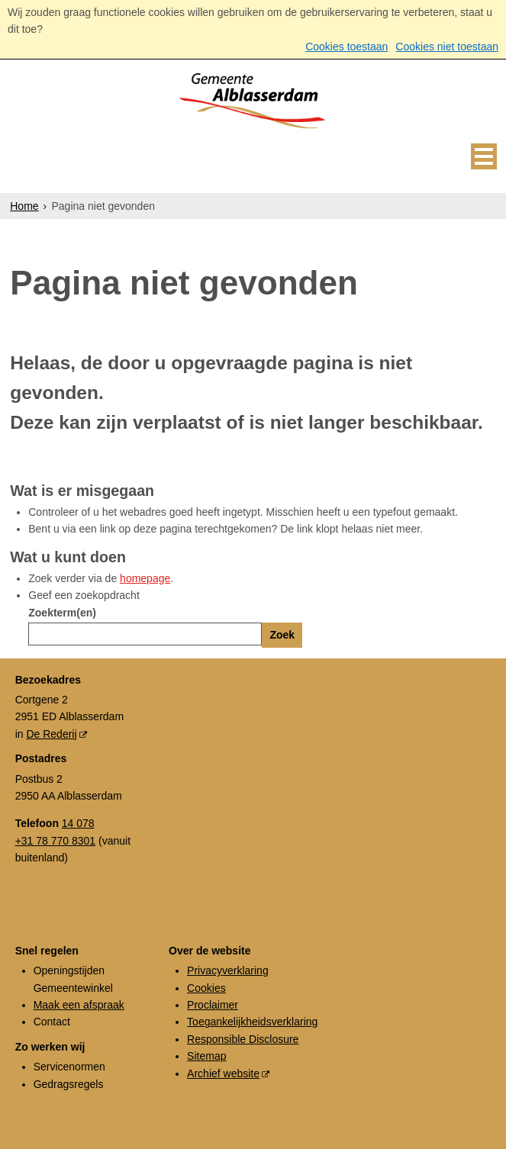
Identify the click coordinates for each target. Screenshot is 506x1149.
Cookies (206, 988)
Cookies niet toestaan (446, 46)
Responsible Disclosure (242, 1039)
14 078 (78, 823)
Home (24, 206)
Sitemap (206, 1056)
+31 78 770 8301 (55, 841)
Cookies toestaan (346, 46)
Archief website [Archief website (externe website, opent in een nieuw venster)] (223, 1073)
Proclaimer (212, 1005)
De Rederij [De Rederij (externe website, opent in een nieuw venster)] (51, 734)
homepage (145, 578)
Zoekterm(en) (62, 613)
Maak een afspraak (79, 1005)
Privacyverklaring (228, 970)
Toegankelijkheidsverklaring (252, 1021)
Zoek (282, 635)
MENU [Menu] (484, 156)
